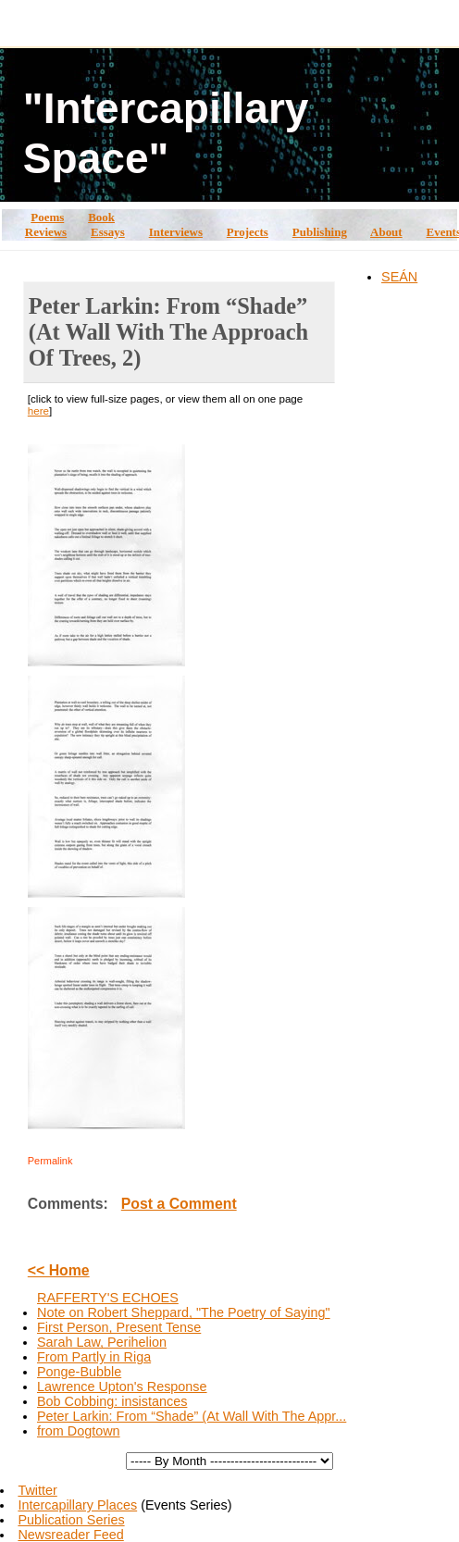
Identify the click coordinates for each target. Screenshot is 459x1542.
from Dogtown (78, 1431)
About (386, 232)
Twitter (37, 1490)
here (38, 410)
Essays (108, 232)
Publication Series (71, 1519)
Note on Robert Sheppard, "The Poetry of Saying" (183, 1312)
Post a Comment (179, 1204)
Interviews (176, 232)
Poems (47, 217)
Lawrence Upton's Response (122, 1386)
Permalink (50, 1160)
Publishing (319, 232)
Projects (247, 232)
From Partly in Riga (94, 1356)
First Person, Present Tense (119, 1327)
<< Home (59, 1270)
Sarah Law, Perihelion (102, 1342)
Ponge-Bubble (79, 1371)
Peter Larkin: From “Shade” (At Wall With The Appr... (191, 1416)
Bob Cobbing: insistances (112, 1401)
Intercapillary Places (77, 1505)
